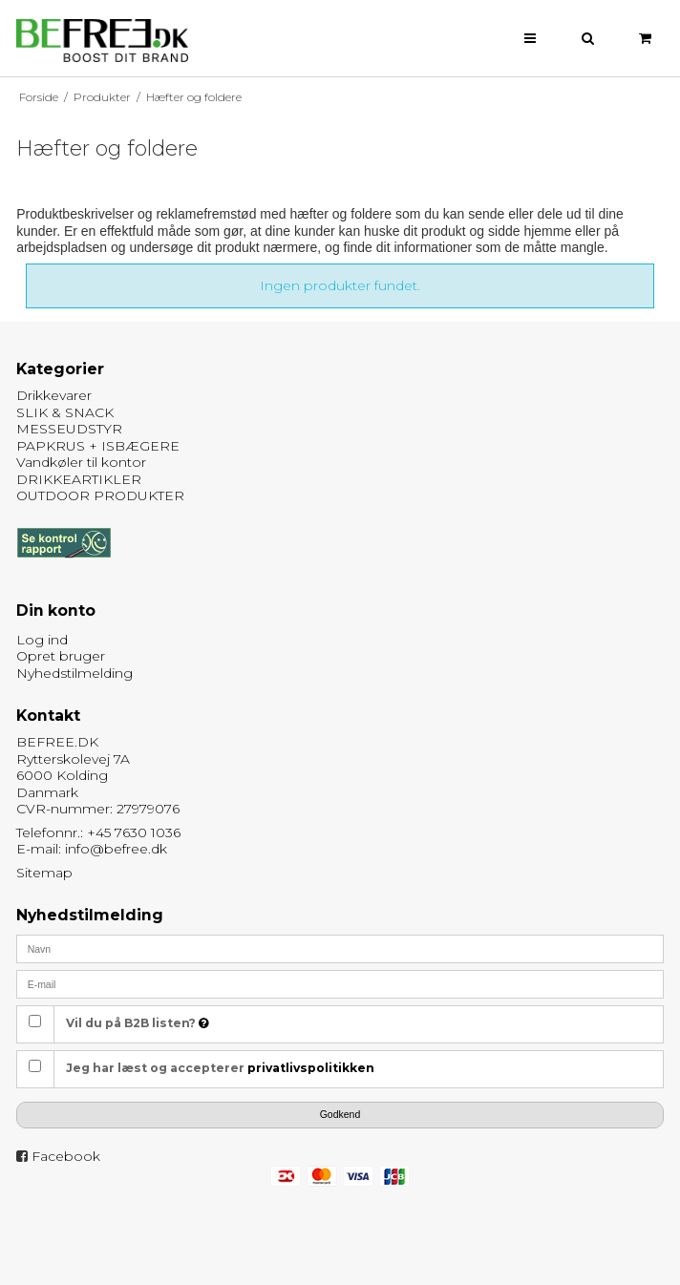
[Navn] (340, 947)
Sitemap (44, 872)
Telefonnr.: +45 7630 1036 (98, 832)
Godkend (340, 1114)
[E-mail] (340, 982)
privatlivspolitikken (310, 1068)
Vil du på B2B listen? (137, 1023)
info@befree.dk (116, 848)
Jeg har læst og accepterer (220, 1068)
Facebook (66, 1156)
